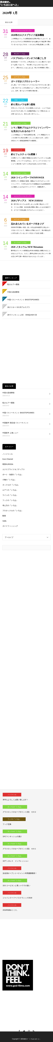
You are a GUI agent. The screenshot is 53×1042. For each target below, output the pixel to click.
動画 (4, 516)
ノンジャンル (18, 150)
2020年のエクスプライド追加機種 (27, 35)
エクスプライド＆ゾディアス (23, 30)
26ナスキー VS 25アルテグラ (18, 307)
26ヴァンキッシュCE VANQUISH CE (22, 315)
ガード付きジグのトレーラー (25, 81)
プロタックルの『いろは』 (12, 511)
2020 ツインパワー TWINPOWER (27, 177)
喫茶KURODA (7, 464)
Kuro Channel (7, 459)
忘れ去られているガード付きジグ (27, 224)
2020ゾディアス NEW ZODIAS (27, 200)
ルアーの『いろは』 (20, 77)
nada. (4, 521)
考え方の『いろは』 (20, 53)
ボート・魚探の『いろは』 (12, 474)
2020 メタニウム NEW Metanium (27, 247)
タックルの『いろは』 (20, 123)
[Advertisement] (26, 351)
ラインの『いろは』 (10, 495)
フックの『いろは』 (10, 500)
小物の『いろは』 (19, 100)
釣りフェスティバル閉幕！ (24, 154)
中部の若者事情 (13, 292)
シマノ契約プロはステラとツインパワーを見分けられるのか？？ (31, 129)
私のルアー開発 (13, 284)
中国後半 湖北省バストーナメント (15, 423)
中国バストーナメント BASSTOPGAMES (23, 300)
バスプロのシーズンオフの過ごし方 (28, 58)
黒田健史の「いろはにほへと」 (31, 1039)
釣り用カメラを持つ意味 (23, 104)
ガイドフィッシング (10, 526)
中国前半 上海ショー (10, 433)
